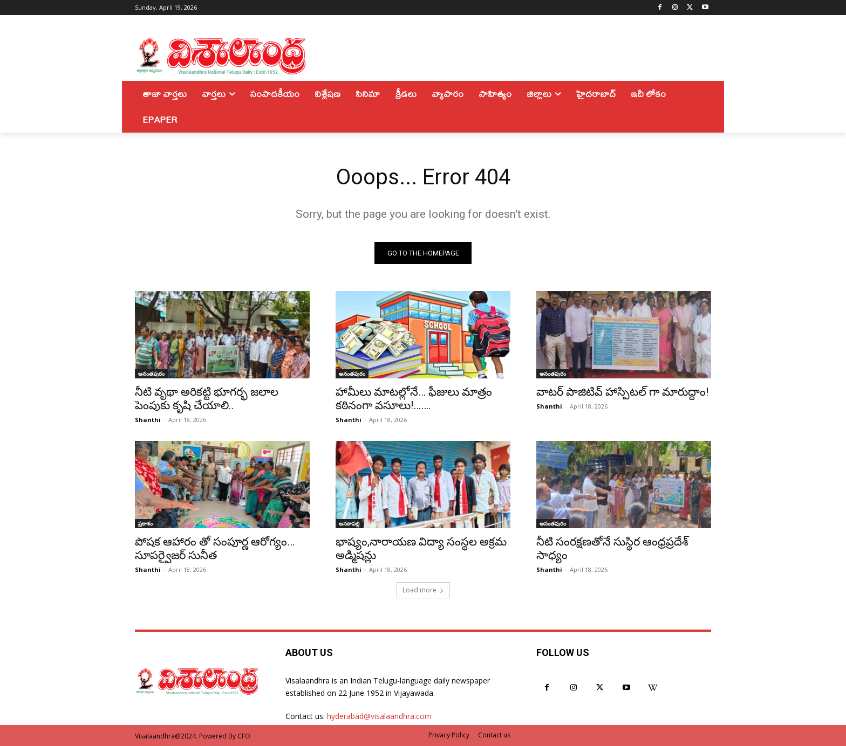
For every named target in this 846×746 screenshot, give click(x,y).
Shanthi (148, 420)
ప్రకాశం (145, 523)
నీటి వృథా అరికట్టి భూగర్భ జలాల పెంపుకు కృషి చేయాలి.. (206, 398)
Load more (423, 590)
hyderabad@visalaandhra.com (379, 716)
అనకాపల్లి (349, 523)
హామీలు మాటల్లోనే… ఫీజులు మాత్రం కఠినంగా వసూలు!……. (414, 398)
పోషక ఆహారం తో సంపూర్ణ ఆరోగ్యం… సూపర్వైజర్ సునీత (215, 548)
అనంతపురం (151, 373)
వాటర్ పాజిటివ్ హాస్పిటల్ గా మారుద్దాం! (622, 391)
